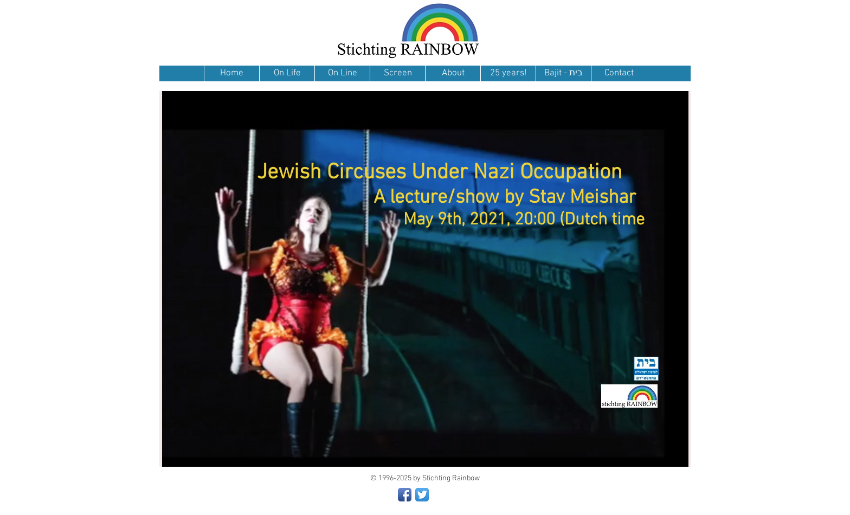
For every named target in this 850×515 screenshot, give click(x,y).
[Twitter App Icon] (422, 494)
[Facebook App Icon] (404, 494)
